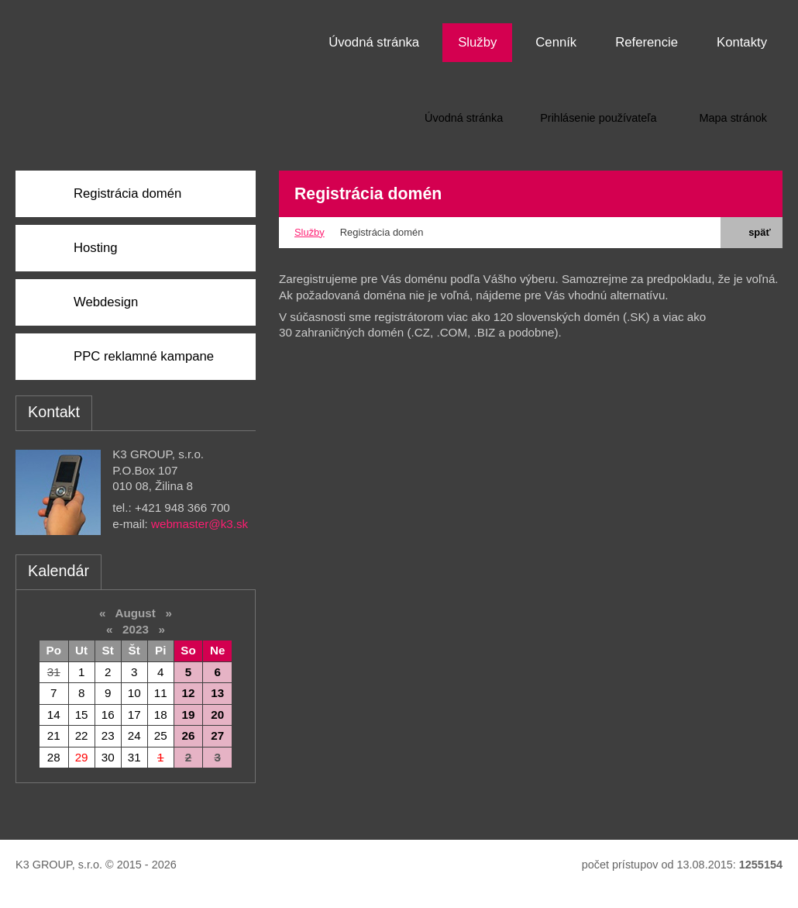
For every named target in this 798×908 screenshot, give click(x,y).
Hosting (96, 247)
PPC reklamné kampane (144, 356)
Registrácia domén (127, 193)
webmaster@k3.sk (199, 523)
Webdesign (106, 302)
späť (751, 232)
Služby (309, 232)
